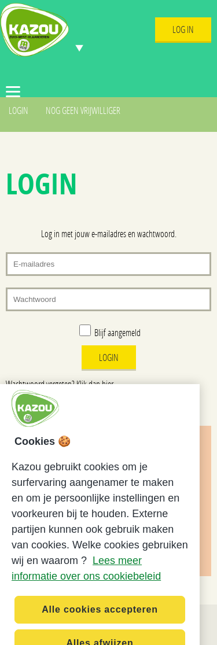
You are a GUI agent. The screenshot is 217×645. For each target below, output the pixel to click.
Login (18, 110)
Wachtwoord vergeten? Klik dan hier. (60, 384)
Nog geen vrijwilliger (83, 110)
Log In (183, 29)
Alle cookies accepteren (100, 617)
